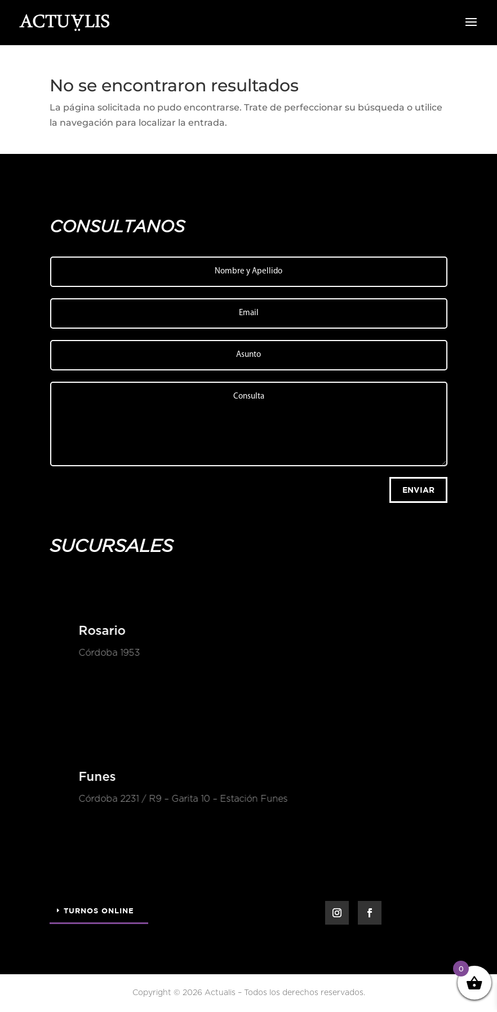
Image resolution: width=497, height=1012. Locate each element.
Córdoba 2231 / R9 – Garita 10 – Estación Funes (181, 798)
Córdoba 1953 (108, 652)
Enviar (418, 489)
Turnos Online (99, 910)
